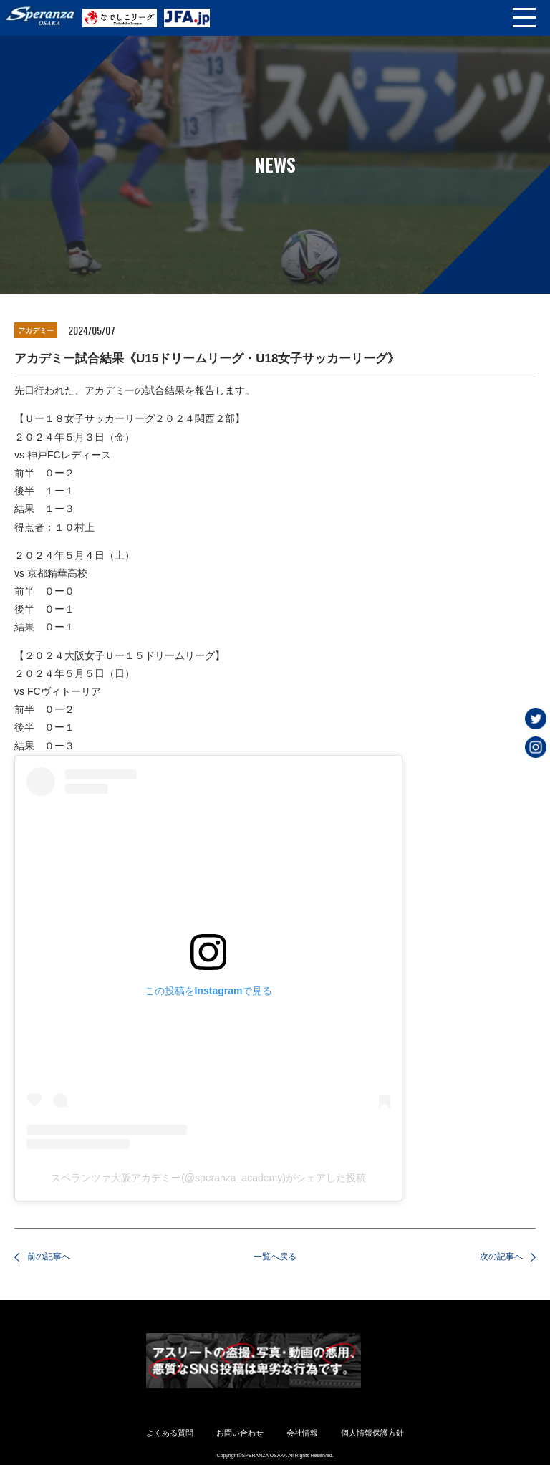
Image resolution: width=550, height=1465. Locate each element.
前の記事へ (48, 1257)
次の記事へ (501, 1257)
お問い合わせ (240, 1432)
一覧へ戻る (275, 1257)
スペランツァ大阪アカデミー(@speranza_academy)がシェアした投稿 (208, 1177)
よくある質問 (169, 1432)
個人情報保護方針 (372, 1432)
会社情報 (302, 1432)
